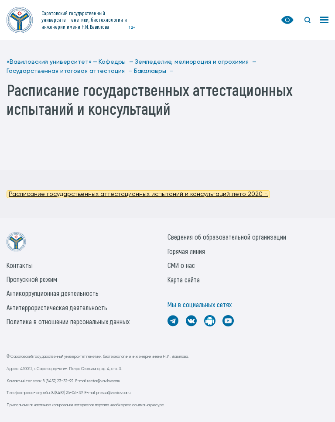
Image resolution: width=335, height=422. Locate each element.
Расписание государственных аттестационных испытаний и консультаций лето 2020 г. (138, 194)
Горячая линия (186, 251)
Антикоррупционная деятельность (53, 293)
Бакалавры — (154, 71)
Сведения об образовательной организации (227, 237)
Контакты (20, 265)
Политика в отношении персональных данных (68, 321)
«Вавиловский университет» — (52, 62)
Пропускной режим (32, 279)
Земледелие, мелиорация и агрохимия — (195, 62)
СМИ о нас (181, 265)
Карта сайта (184, 279)
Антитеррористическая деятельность (57, 307)
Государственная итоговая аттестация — (70, 71)
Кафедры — (116, 62)
